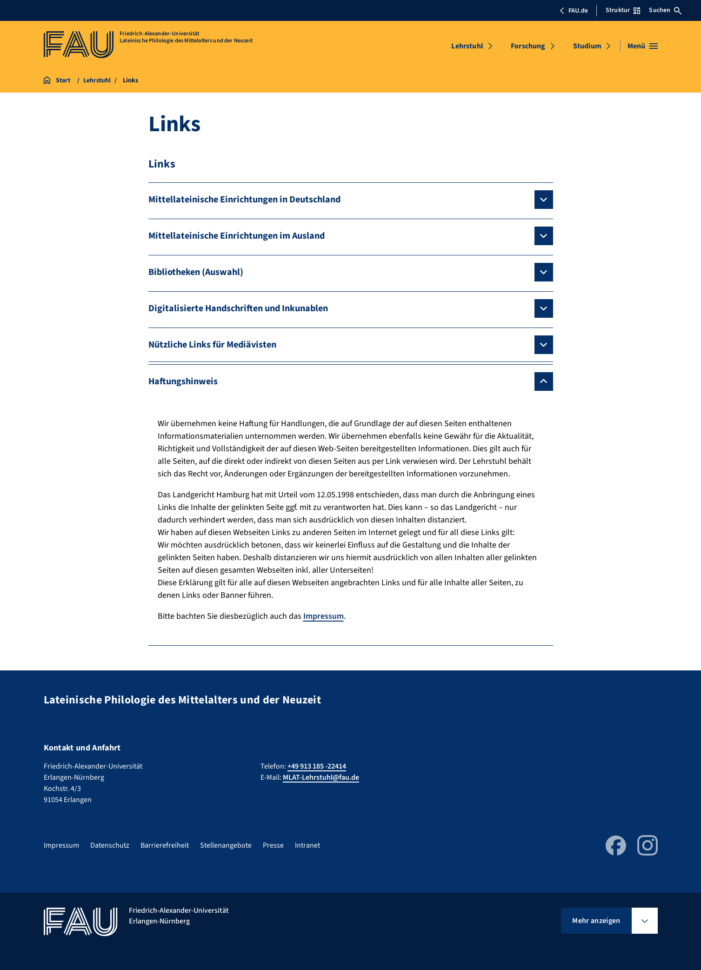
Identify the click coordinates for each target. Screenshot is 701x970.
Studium (587, 46)
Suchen (665, 10)
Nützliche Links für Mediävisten (212, 344)
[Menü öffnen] (643, 46)
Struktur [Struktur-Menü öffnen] (623, 10)
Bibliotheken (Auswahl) (195, 272)
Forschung (528, 46)
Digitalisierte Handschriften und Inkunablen (238, 308)
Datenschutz (109, 845)
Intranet (307, 845)
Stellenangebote (226, 845)
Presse (273, 845)
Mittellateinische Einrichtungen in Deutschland (244, 199)
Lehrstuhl (467, 46)
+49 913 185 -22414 (316, 766)
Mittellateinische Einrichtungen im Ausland (236, 235)
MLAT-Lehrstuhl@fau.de (321, 777)
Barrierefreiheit (164, 845)
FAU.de (573, 10)
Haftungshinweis (183, 381)
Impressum (323, 616)
